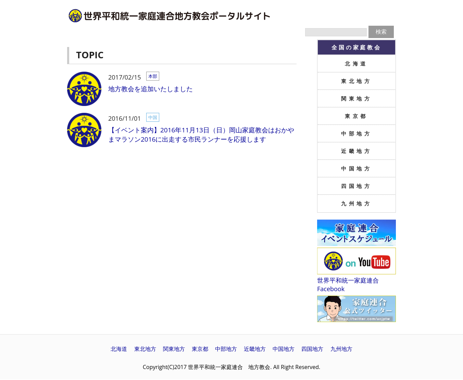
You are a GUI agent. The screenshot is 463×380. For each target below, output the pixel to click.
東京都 (356, 115)
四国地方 (356, 185)
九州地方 (356, 203)
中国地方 (356, 168)
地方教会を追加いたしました (150, 88)
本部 (152, 76)
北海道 (356, 63)
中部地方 (356, 133)
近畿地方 (356, 150)
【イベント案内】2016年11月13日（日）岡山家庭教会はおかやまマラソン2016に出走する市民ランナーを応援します (201, 135)
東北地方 (356, 81)
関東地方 (356, 98)
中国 (152, 117)
